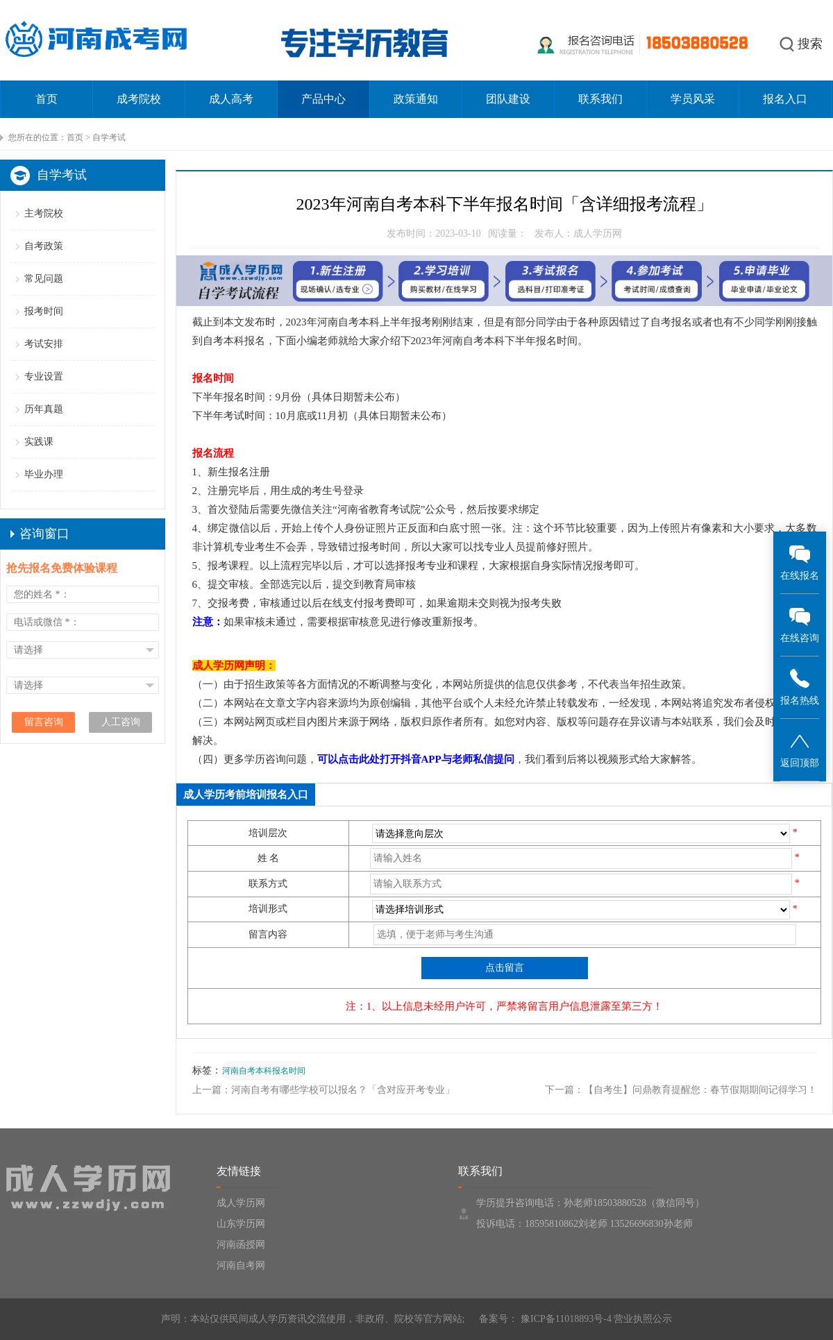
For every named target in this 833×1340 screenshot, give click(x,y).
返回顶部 (799, 749)
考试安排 (43, 344)
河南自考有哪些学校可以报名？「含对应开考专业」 (343, 1090)
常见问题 (43, 278)
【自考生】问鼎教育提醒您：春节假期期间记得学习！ (700, 1090)
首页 (46, 99)
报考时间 (43, 311)
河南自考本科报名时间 (263, 1071)
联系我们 (600, 99)
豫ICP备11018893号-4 (564, 1319)
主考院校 (43, 213)
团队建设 (508, 99)
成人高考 (231, 99)
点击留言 (504, 967)
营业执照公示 (643, 1319)
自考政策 (43, 246)
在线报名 (799, 562)
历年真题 (43, 409)
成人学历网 (241, 1203)
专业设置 (43, 376)
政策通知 (416, 99)
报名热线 (799, 687)
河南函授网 (241, 1244)
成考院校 (139, 99)
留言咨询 (43, 722)
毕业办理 (43, 474)
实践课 (38, 441)
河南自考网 (241, 1265)
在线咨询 (799, 624)
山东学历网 (241, 1224)
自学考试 (109, 137)
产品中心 (323, 99)
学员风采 (693, 99)
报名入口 (785, 99)
